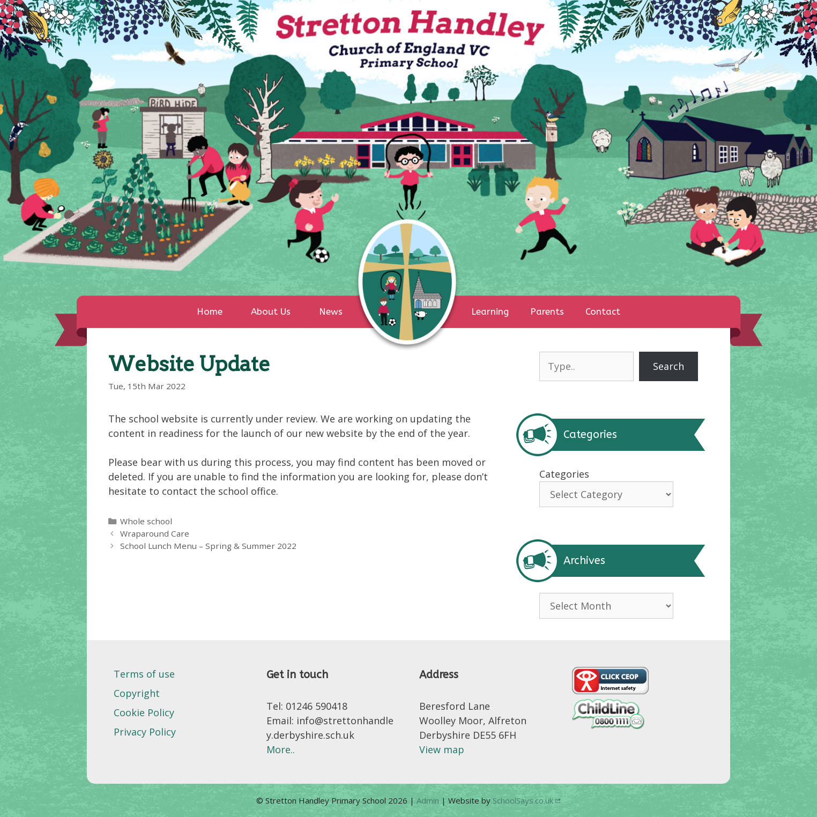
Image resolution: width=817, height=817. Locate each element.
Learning (490, 311)
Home (209, 311)
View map (441, 749)
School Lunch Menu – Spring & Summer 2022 (208, 545)
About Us (271, 311)
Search (668, 366)
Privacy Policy (145, 731)
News (331, 311)
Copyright (137, 693)
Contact (602, 311)
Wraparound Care (154, 533)
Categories (564, 473)
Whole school (146, 521)
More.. (280, 749)
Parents (547, 311)
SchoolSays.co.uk (523, 800)
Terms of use (144, 673)
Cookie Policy (144, 712)
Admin (429, 800)
